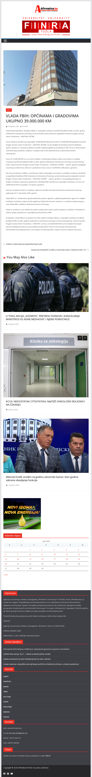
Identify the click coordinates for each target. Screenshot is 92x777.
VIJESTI (9, 110)
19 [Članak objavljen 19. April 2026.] (79, 559)
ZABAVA (6, 712)
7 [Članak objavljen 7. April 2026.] (17, 554)
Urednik (25, 126)
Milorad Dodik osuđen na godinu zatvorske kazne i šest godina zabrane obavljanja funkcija (42, 478)
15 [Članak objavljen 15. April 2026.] (30, 559)
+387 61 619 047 (13, 743)
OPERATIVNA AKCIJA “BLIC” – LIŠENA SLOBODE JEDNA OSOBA (26, 654)
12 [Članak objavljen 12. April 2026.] (79, 554)
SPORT (5, 702)
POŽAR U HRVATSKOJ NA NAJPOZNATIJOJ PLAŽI (22, 244)
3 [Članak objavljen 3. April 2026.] (54, 550)
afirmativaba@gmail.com (18, 733)
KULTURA (7, 697)
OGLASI (6, 717)
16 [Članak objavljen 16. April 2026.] (42, 559)
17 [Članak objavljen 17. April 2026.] (55, 559)
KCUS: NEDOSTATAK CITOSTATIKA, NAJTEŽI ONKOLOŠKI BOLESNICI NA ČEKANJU (45, 403)
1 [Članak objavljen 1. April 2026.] (29, 550)
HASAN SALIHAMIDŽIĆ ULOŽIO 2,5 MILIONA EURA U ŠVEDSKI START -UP (60, 250)
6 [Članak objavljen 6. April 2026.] (5, 554)
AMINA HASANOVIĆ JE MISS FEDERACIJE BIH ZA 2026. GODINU (27, 659)
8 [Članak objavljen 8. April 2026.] (29, 554)
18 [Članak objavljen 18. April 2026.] (67, 559)
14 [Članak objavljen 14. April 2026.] (18, 559)
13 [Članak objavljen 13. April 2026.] (6, 559)
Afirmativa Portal (25, 767)
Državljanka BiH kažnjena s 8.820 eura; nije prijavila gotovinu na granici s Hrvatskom (36, 649)
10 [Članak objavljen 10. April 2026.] (55, 554)
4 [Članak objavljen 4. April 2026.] (66, 550)
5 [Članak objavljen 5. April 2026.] (78, 550)
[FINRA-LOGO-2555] (46, 18)
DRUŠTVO (7, 681)
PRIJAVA (48, 756)
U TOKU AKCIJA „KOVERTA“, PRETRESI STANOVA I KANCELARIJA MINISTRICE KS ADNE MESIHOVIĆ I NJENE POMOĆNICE (43, 317)
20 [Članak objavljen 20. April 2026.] (6, 564)
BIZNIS (5, 686)
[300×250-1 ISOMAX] (22, 499)
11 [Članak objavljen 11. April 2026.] (67, 554)
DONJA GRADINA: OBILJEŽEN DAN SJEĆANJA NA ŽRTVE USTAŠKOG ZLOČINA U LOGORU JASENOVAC (41, 664)
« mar (5, 575)
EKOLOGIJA (7, 707)
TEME (5, 691)
